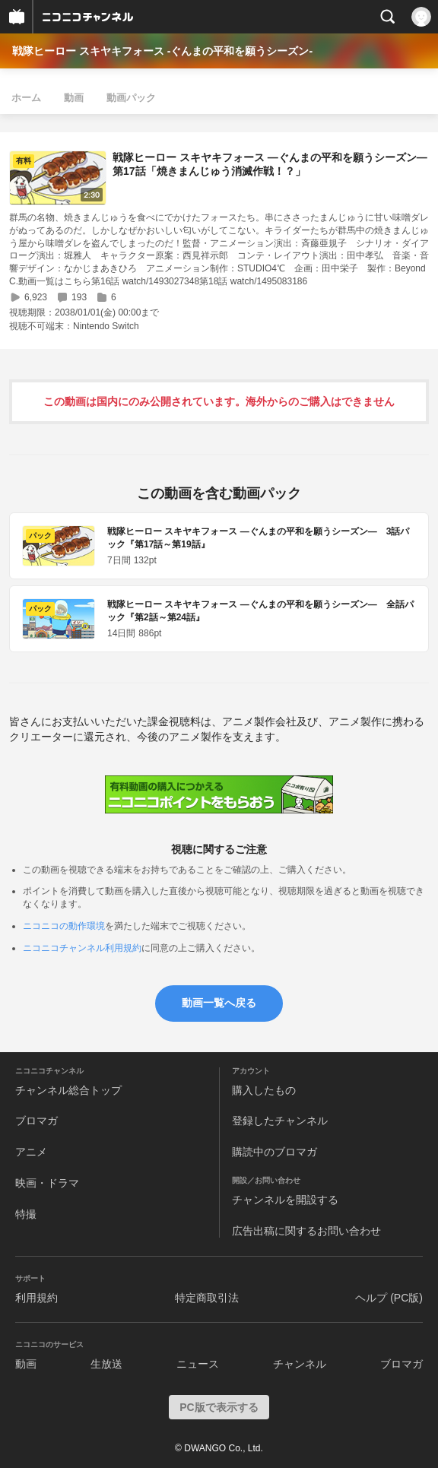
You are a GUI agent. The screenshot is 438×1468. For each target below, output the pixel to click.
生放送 (106, 1364)
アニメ (31, 1152)
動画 (74, 97)
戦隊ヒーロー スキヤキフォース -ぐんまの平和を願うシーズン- (162, 51)
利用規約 (36, 1298)
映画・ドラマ (47, 1183)
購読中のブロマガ (274, 1152)
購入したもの (264, 1090)
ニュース (197, 1364)
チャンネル (299, 1364)
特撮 (25, 1214)
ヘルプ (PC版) (389, 1298)
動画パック (131, 97)
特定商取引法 (207, 1298)
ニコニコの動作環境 (64, 926)
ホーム (26, 97)
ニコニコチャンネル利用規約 (82, 948)
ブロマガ (36, 1120)
